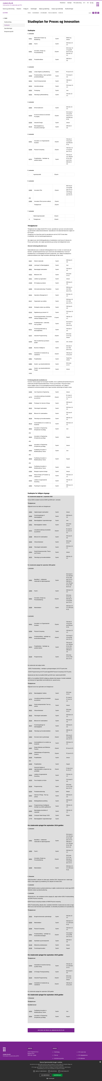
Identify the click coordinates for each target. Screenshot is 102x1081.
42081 (30, 743)
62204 (30, 791)
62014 (30, 81)
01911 (30, 38)
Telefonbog (56, 1052)
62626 (30, 815)
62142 (30, 312)
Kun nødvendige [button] (45, 1075)
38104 (30, 413)
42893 (30, 486)
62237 (30, 335)
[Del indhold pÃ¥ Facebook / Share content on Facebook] (93, 13)
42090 (30, 753)
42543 (30, 480)
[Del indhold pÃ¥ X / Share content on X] (98, 13)
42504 (30, 1016)
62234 (30, 977)
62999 (30, 190)
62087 (30, 940)
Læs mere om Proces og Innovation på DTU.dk (51, 1030)
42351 (30, 524)
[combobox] (100, 1062)
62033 (30, 94)
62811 (30, 353)
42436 (30, 547)
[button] (14, 13)
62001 (30, 51)
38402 (30, 428)
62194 (30, 656)
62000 (30, 107)
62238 (30, 948)
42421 (30, 278)
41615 (30, 274)
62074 (30, 159)
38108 (30, 418)
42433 (30, 769)
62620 (30, 811)
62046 (30, 631)
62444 (30, 341)
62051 (30, 637)
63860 (30, 364)
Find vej (56, 1055)
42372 (30, 530)
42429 (30, 764)
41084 (30, 471)
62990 (30, 201)
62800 (30, 983)
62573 (30, 806)
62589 (30, 347)
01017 (30, 261)
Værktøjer (69, 2)
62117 (30, 301)
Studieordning (7, 22)
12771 (30, 693)
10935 (30, 43)
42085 (30, 516)
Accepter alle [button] (57, 1075)
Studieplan (7, 25)
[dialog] (51, 1070)
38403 (30, 450)
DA (84, 2)
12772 (30, 397)
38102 (30, 408)
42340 (30, 520)
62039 (30, 122)
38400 (30, 445)
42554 (30, 552)
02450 (30, 965)
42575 (30, 557)
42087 (30, 748)
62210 (30, 323)
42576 (30, 780)
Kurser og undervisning (8, 8)
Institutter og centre (59, 1058)
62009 (30, 607)
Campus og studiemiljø (57, 8)
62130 (30, 126)
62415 (30, 801)
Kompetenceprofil (8, 31)
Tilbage (5, 18)
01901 (30, 580)
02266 (30, 392)
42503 (30, 1011)
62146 (30, 945)
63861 (30, 369)
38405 (30, 458)
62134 (30, 307)
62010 (30, 59)
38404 (30, 437)
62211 (30, 329)
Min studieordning (78, 2)
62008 (30, 76)
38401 (30, 467)
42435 (30, 542)
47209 (30, 283)
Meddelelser (62, 2)
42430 (30, 757)
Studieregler (34, 8)
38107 (30, 725)
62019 (30, 86)
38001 (30, 269)
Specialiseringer (8, 28)
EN (88, 2)
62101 (30, 295)
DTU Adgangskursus (83, 1055)
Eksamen (19, 8)
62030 (30, 115)
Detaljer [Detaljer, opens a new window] (63, 1068)
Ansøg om (25, 8)
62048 (30, 149)
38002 (30, 705)
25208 (30, 265)
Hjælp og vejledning (44, 8)
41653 (30, 737)
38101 (30, 710)
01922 (30, 71)
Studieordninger (69, 8)
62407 (30, 795)
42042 (30, 916)
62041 (30, 141)
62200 (30, 317)
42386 (30, 536)
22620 (30, 512)
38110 (30, 423)
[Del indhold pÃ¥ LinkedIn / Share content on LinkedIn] (96, 13)
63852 (30, 359)
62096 (30, 289)
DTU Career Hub (82, 1052)
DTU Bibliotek (81, 1058)
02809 (30, 971)
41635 (30, 475)
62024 (30, 90)
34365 (30, 403)
